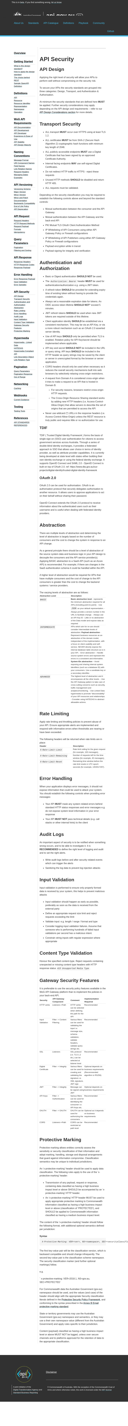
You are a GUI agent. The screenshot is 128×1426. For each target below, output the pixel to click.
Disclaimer (51, 1372)
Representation (20, 106)
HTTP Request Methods (24, 223)
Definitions (68, 23)
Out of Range (19, 377)
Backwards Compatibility (24, 203)
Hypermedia (21, 338)
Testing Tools (19, 411)
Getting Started (23, 61)
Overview (20, 53)
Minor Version (20, 195)
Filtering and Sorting (22, 250)
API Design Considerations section (57, 112)
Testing (18, 406)
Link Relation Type (22, 360)
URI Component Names (24, 163)
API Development (21, 130)
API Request (21, 216)
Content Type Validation (24, 322)
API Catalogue (50, 23)
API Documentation (22, 127)
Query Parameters (22, 371)
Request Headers (21, 172)
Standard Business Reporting (25, 1393)
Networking (21, 384)
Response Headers (22, 262)
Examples (18, 178)
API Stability (19, 142)
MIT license (107, 1390)
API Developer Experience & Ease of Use (23, 136)
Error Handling (23, 274)
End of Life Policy (21, 206)
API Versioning (23, 184)
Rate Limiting (19, 311)
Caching (17, 388)
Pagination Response (23, 374)
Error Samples (20, 285)
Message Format (21, 160)
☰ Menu (4, 17)
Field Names (19, 166)
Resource (18, 100)
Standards (33, 23)
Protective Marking (22, 331)
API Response (23, 257)
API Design (19, 296)
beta (22, 2)
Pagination (18, 247)
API (15, 97)
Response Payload (22, 267)
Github (110, 31)
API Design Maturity (22, 145)
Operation (18, 112)
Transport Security (22, 299)
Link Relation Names (23, 169)
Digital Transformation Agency (25, 1390)
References (21, 418)
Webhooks (20, 395)
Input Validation (20, 282)
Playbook (83, 23)
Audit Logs (18, 316)
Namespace (19, 109)
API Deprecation (21, 209)
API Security (21, 291)
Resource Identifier (22, 103)
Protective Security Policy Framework (81, 1299)
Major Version (20, 192)
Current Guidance (21, 400)
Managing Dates (21, 175)
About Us (19, 23)
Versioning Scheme (22, 189)
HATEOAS (18, 348)
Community (99, 23)
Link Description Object (24, 357)
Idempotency (19, 232)
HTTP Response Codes (24, 265)
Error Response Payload (24, 279)
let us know (56, 2)
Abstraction (19, 308)
